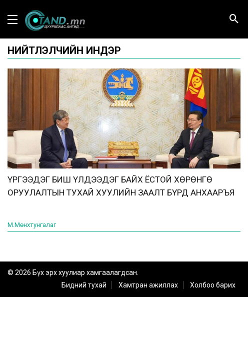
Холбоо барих (213, 285)
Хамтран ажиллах (148, 285)
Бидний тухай (84, 285)
